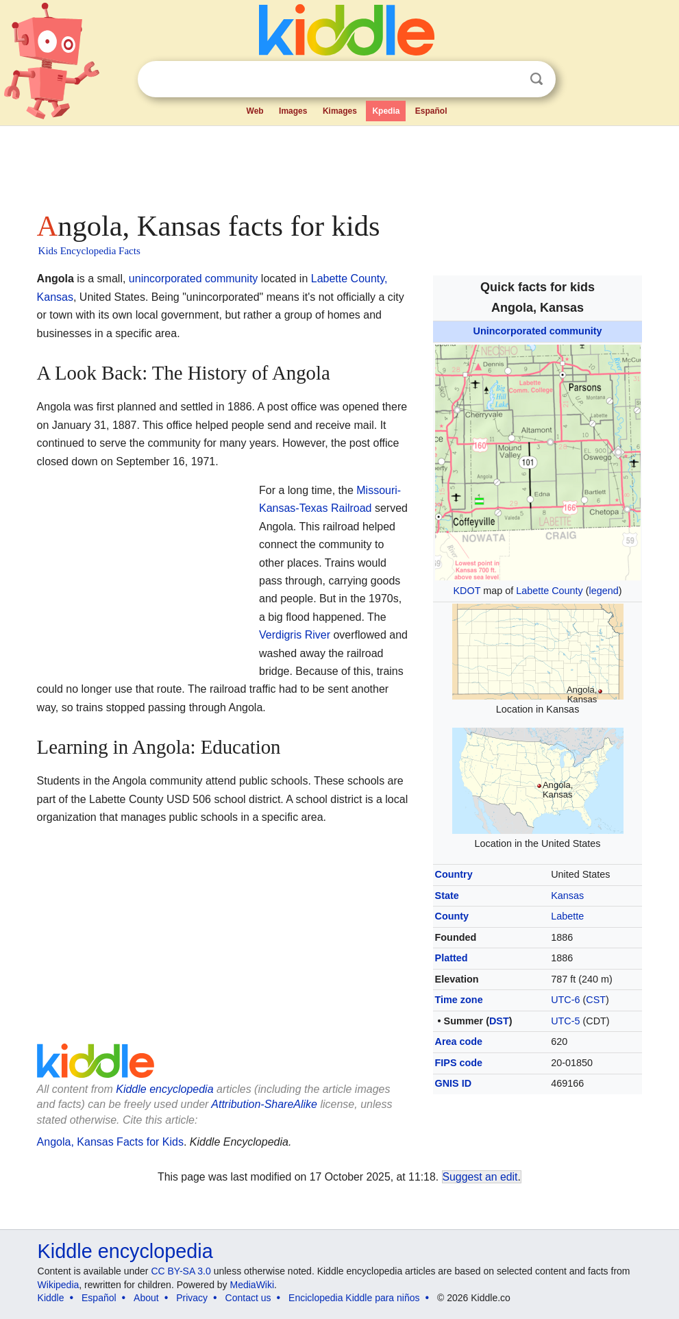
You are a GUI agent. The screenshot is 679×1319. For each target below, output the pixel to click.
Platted (451, 957)
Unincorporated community (537, 330)
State (447, 895)
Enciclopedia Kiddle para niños (353, 1297)
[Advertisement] (340, 164)
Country (454, 874)
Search (536, 79)
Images (293, 111)
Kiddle (51, 1297)
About (146, 1297)
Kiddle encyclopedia (164, 1089)
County (452, 916)
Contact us (248, 1297)
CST (596, 999)
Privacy (192, 1297)
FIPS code (459, 1062)
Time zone (459, 999)
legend (604, 590)
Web (255, 111)
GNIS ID (453, 1083)
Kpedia (385, 111)
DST (499, 1020)
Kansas (567, 895)
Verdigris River (294, 635)
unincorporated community (193, 278)
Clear (508, 79)
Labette (567, 916)
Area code (459, 1041)
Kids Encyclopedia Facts (89, 250)
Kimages (340, 111)
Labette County (549, 590)
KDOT (466, 590)
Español (431, 111)
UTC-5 (565, 1020)
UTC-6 (565, 999)
